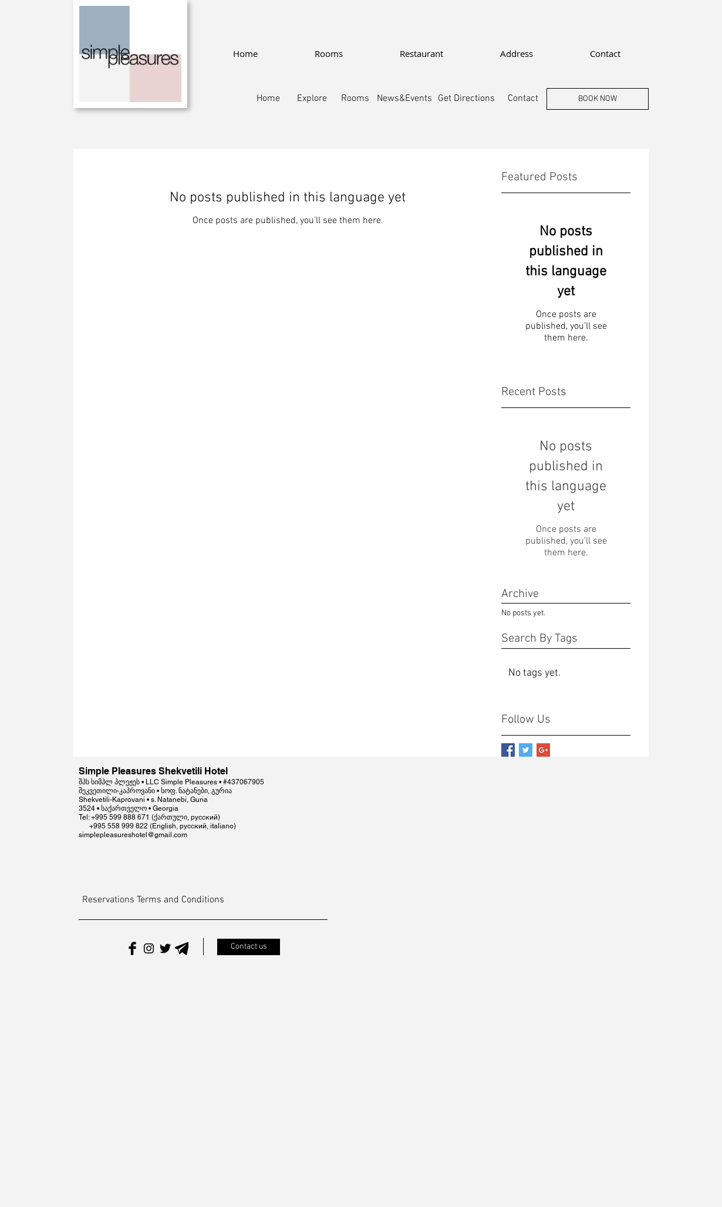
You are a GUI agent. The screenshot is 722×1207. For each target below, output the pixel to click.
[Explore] (311, 98)
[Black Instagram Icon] (149, 948)
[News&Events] (404, 98)
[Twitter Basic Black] (165, 948)
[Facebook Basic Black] (132, 948)
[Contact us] (248, 947)
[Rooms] (355, 98)
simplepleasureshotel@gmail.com (133, 835)
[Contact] (523, 98)
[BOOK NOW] (597, 99)
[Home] (268, 98)
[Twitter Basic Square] (525, 750)
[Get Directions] (466, 98)
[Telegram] (181, 948)
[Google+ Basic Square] (543, 750)
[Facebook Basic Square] (508, 750)
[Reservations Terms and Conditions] (153, 900)
